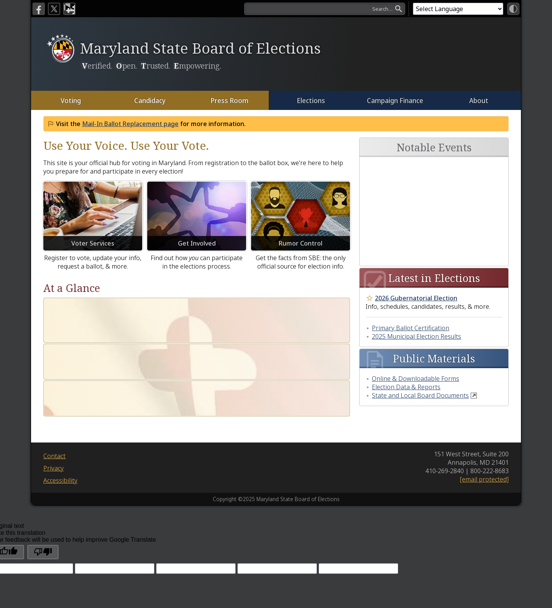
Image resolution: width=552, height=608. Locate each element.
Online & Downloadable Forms (415, 328)
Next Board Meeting (425, 165)
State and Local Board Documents (420, 345)
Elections (310, 100)
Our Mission (74, 325)
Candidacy (149, 100)
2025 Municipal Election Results (416, 286)
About (479, 100)
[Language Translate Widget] (458, 9)
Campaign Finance (394, 100)
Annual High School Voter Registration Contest (432, 194)
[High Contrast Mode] (513, 9)
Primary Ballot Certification (410, 277)
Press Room (229, 100)
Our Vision (71, 343)
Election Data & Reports (406, 336)
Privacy (53, 404)
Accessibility (60, 416)
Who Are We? (77, 307)
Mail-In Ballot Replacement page (130, 124)
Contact (54, 391)
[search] (324, 9)
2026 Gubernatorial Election (416, 247)
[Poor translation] (43, 487)
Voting (70, 100)
